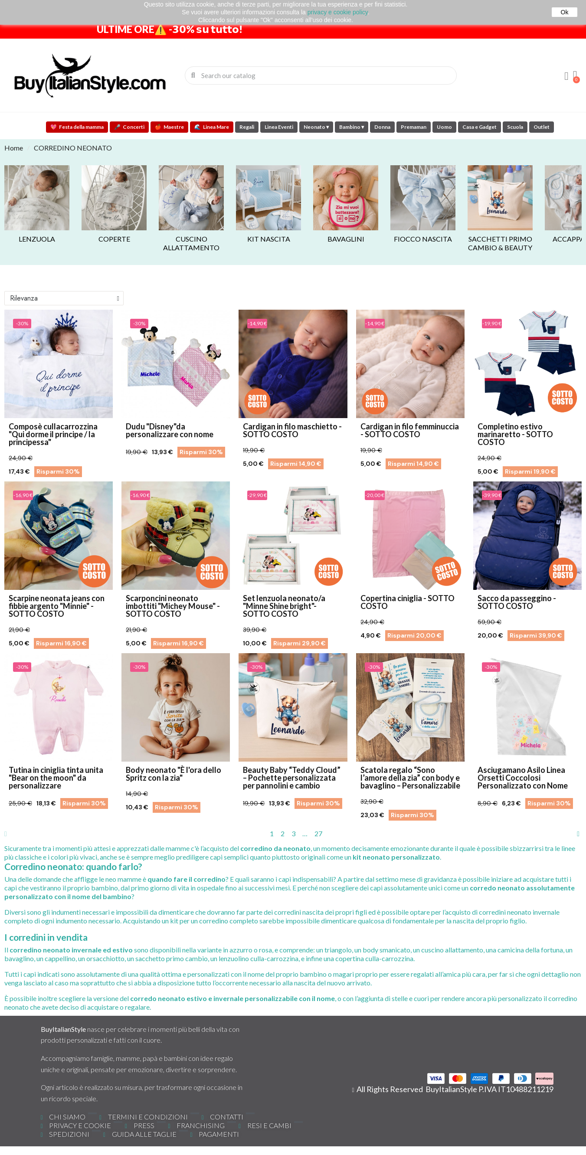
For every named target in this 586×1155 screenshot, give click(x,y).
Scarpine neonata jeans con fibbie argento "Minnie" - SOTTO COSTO (57, 605)
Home (13, 148)
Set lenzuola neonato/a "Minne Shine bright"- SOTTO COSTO (284, 605)
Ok (565, 12)
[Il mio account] (566, 76)
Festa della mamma (77, 127)
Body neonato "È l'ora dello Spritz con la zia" (173, 773)
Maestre (169, 127)
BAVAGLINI (345, 239)
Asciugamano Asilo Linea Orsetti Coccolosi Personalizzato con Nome (523, 777)
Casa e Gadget (479, 127)
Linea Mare (211, 127)
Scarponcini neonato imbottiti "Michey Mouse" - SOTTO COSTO (173, 605)
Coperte (114, 239)
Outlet (542, 127)
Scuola (515, 127)
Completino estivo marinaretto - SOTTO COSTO (515, 434)
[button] (575, 75)
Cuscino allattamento (191, 243)
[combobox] (321, 75)
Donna (382, 127)
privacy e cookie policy (338, 12)
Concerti (129, 127)
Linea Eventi (279, 127)
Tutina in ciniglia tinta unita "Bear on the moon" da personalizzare (56, 777)
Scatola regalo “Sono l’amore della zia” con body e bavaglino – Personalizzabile (410, 777)
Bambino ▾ (351, 127)
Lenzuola (37, 239)
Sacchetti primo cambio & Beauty (500, 243)
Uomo (444, 127)
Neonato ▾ (316, 127)
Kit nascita (268, 239)
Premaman (413, 127)
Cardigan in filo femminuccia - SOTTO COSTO (409, 430)
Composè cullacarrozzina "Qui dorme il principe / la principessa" (53, 434)
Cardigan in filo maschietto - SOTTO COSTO (292, 430)
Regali (246, 127)
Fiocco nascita (423, 239)
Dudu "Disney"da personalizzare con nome (169, 430)
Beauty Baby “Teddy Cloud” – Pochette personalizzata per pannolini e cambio (291, 777)
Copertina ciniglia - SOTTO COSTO (407, 602)
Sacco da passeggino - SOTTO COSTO (517, 602)
